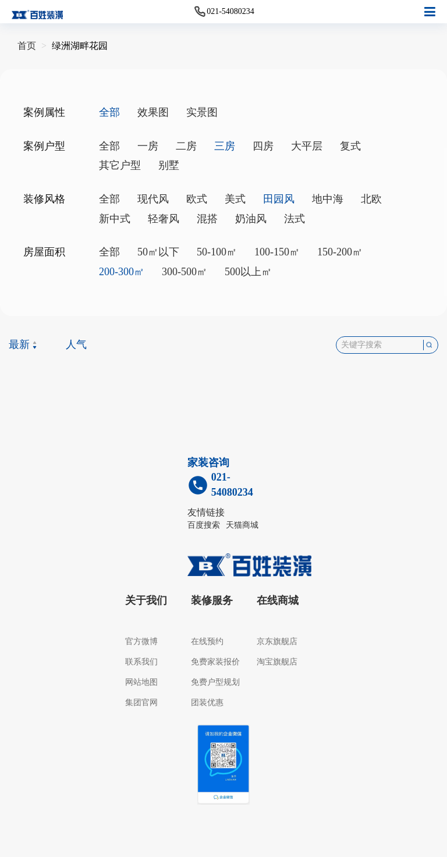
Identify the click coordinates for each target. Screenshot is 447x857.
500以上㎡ (248, 272)
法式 (294, 219)
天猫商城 (242, 525)
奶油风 (251, 219)
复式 (350, 146)
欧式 (196, 199)
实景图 (202, 112)
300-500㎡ (184, 272)
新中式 (114, 219)
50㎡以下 (158, 252)
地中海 (327, 199)
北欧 (371, 199)
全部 (109, 146)
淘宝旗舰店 (277, 661)
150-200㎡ (340, 252)
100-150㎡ (277, 252)
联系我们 (141, 661)
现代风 (153, 199)
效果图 (153, 112)
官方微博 (141, 641)
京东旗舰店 (277, 641)
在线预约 (207, 641)
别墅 (168, 165)
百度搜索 (203, 525)
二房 (186, 146)
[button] (429, 11)
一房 (147, 146)
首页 (26, 46)
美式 (235, 199)
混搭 (207, 219)
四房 (263, 146)
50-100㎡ (217, 252)
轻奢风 (163, 219)
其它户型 (120, 165)
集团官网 (141, 702)
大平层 (306, 146)
